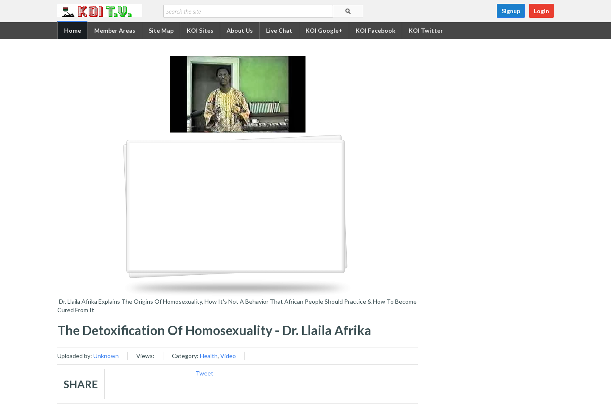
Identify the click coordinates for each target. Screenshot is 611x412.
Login (541, 10)
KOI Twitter (426, 30)
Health (209, 355)
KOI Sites (200, 30)
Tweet (204, 373)
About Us (240, 30)
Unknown (106, 355)
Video (228, 355)
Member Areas (114, 30)
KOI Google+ (324, 30)
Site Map (161, 30)
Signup (511, 10)
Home (72, 30)
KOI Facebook (375, 30)
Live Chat (279, 30)
